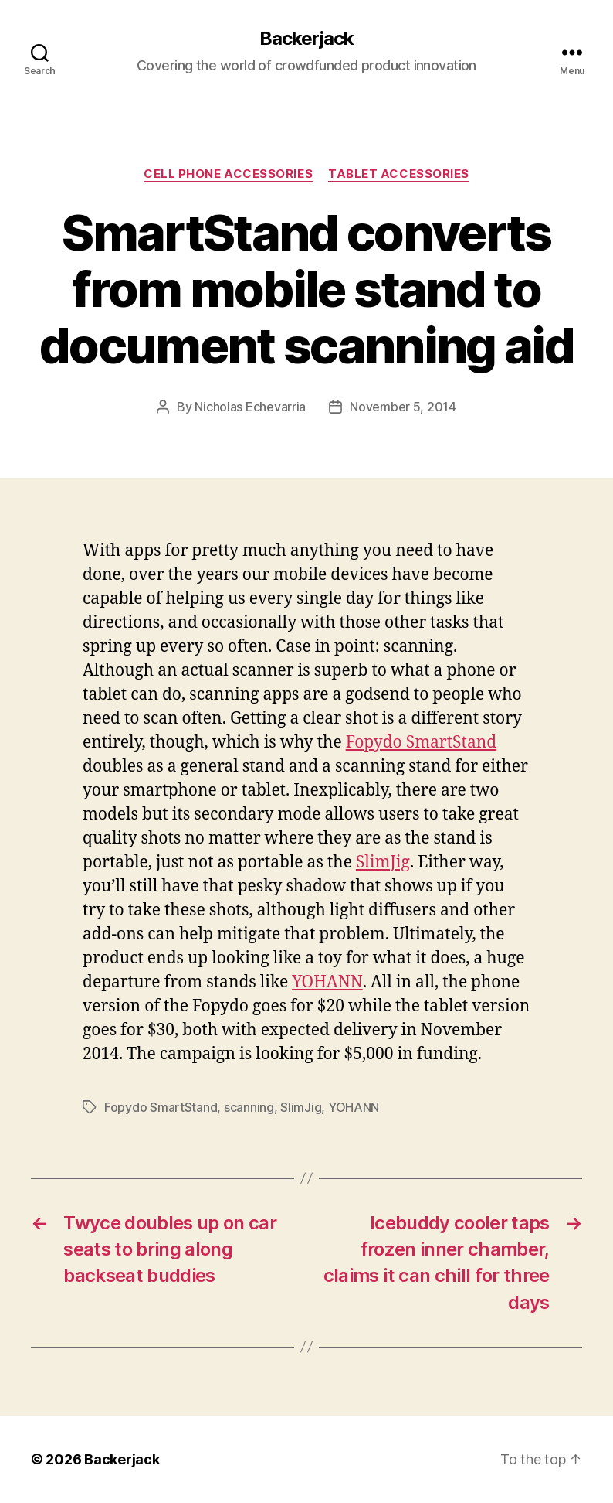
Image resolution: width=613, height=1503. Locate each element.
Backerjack (306, 38)
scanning (249, 1107)
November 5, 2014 (403, 406)
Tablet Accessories (398, 174)
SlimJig (383, 862)
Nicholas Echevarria (250, 406)
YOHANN (327, 982)
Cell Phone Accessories (228, 174)
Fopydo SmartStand (421, 742)
